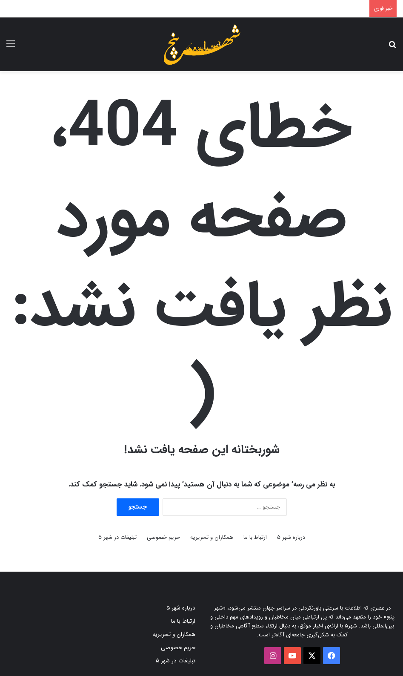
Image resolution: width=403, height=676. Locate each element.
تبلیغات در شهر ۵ (117, 537)
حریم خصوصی (163, 537)
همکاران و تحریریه (211, 537)
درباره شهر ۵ (291, 537)
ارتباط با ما (255, 537)
